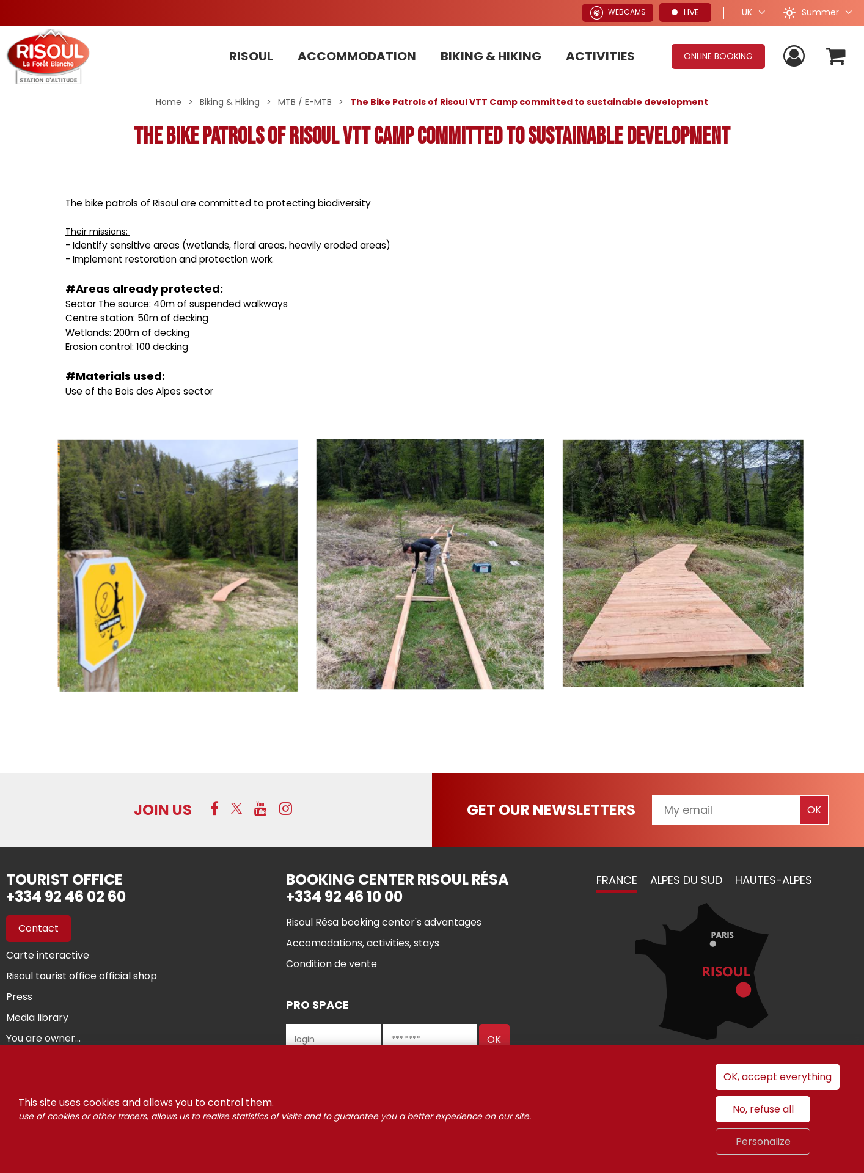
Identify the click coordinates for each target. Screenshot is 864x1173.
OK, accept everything (777, 1077)
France (616, 880)
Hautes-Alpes (773, 880)
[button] (836, 56)
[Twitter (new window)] (236, 808)
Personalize (763, 1142)
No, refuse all (763, 1109)
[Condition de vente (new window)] (331, 964)
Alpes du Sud (686, 880)
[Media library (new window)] (37, 1017)
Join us (163, 810)
